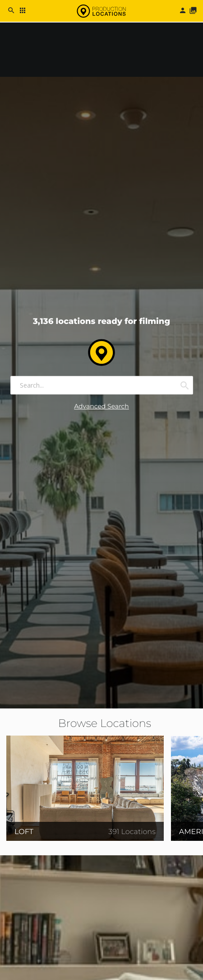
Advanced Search (101, 407)
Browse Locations (104, 723)
